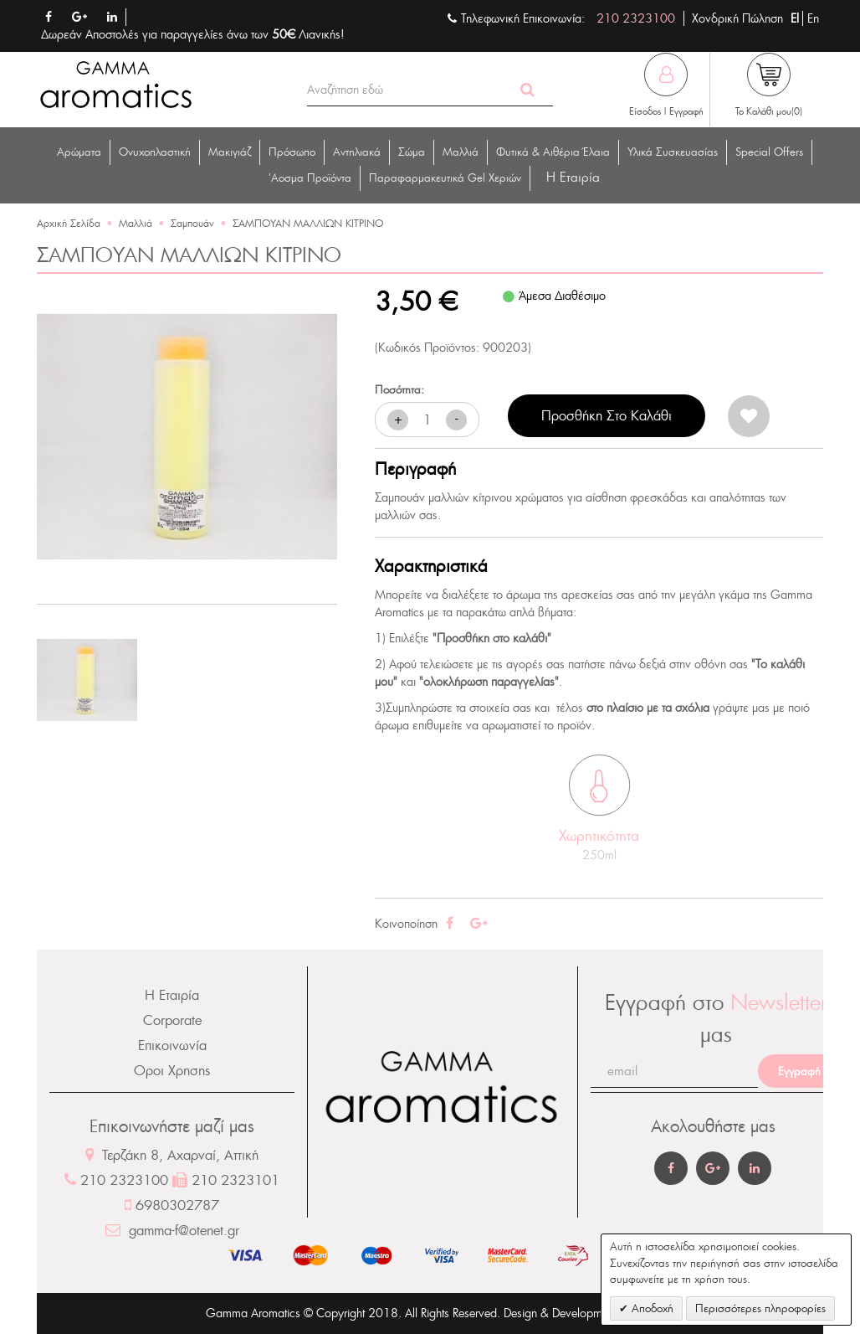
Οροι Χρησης (172, 1070)
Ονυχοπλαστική (155, 152)
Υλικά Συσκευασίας (672, 152)
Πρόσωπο (292, 152)
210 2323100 (635, 18)
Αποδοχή (650, 1308)
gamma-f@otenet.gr (172, 1230)
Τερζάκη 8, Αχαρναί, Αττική (172, 1155)
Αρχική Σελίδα (68, 223)
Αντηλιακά (357, 152)
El (796, 18)
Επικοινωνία (172, 1045)
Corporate (172, 1020)
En (813, 18)
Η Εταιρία (172, 995)
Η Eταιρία (573, 177)
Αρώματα (79, 152)
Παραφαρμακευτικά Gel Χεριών (445, 178)
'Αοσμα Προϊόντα (310, 178)
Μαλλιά (461, 152)
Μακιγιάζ (229, 152)
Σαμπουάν (192, 223)
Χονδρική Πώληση (737, 18)
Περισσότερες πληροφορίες (760, 1308)
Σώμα (411, 152)
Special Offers (769, 152)
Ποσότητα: (399, 390)
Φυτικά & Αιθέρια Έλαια (553, 152)
